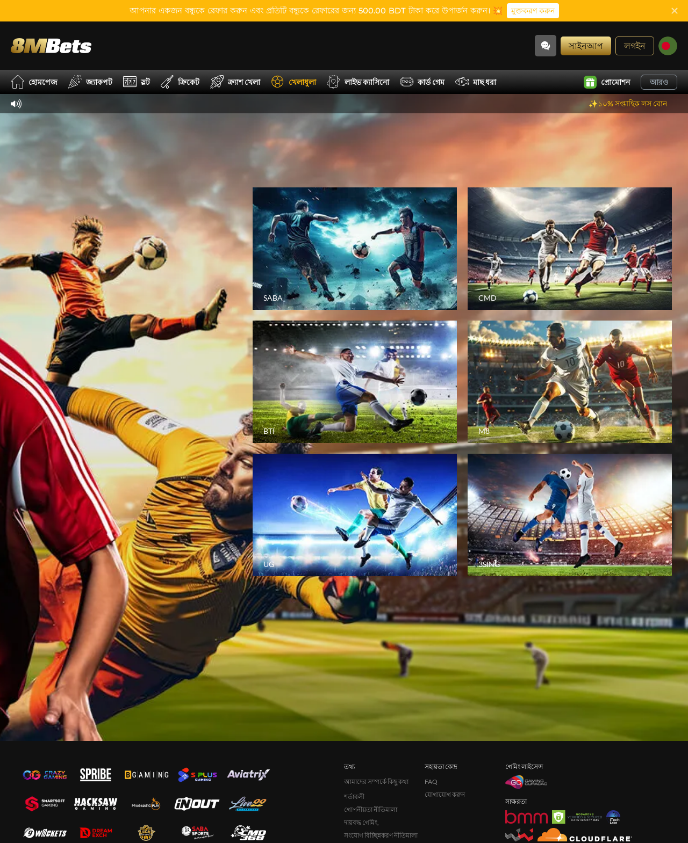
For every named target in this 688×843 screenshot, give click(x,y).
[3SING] (570, 515)
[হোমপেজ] (51, 45)
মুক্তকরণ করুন (533, 11)
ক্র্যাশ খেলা (235, 82)
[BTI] (355, 382)
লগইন (635, 45)
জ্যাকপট (90, 82)
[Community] (545, 45)
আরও (659, 81)
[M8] (570, 382)
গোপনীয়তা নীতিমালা (370, 809)
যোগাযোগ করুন (445, 794)
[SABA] (355, 248)
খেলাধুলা (293, 82)
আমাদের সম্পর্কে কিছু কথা (376, 781)
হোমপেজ (34, 82)
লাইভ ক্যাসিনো (358, 82)
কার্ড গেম (422, 82)
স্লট (136, 82)
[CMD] (570, 248)
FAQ (431, 781)
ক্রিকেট (180, 82)
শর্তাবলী (354, 797)
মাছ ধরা (475, 82)
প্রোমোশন (607, 82)
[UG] (355, 515)
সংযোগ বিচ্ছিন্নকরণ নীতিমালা (381, 835)
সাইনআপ (586, 45)
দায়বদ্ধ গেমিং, (361, 822)
